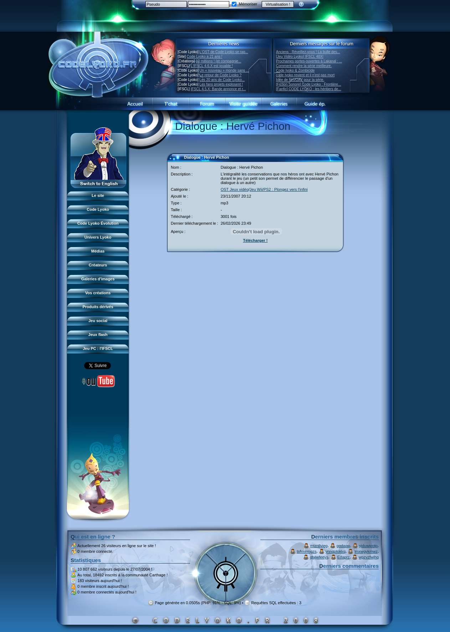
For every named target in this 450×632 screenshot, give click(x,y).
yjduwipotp (368, 546)
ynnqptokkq (336, 551)
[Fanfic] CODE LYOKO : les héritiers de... (308, 89)
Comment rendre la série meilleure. (304, 66)
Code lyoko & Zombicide (295, 70)
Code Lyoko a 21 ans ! (205, 56)
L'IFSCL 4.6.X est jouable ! (212, 66)
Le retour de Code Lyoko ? (220, 75)
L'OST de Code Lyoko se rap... (223, 52)
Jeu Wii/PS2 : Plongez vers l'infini (279, 189)
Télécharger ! (255, 240)
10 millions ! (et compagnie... (218, 61)
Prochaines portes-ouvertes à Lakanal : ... (309, 61)
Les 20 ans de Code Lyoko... (222, 80)
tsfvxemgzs (307, 551)
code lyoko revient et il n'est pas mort (305, 75)
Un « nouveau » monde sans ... (224, 70)
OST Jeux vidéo (235, 189)
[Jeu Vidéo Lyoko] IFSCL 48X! (299, 56)
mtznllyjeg (319, 546)
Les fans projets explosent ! (221, 84)
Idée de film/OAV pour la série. (300, 80)
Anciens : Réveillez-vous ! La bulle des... (308, 52)
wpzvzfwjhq (369, 557)
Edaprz (343, 557)
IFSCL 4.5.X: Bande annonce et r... (218, 89)
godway (343, 546)
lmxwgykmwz (366, 551)
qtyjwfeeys (319, 557)
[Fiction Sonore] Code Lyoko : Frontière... (308, 84)
